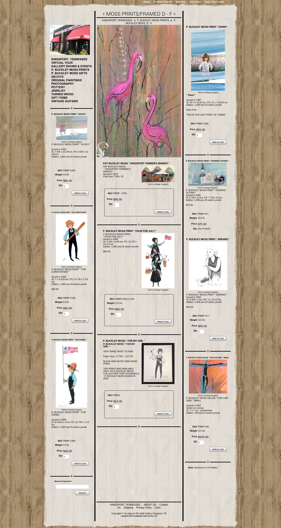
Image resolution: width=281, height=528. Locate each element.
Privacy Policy (144, 507)
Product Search (163, 1)
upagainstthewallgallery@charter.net (139, 516)
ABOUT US (150, 504)
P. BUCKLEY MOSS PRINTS (153, 20)
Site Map (181, 1)
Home (146, 1)
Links (158, 507)
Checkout (195, 1)
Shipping (128, 507)
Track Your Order (214, 1)
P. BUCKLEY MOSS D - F (151, 22)
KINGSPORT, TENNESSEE (117, 20)
